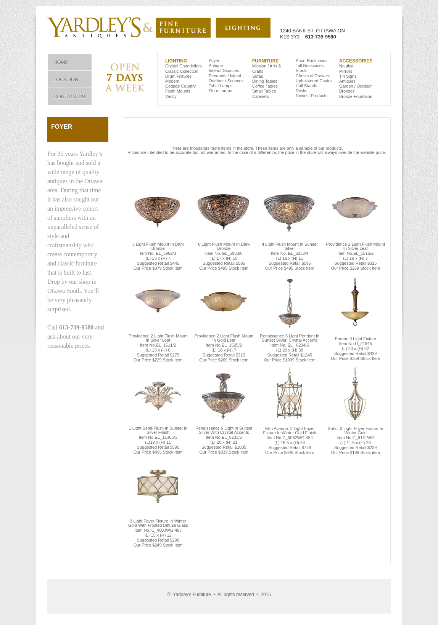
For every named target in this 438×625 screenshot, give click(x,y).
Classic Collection (181, 71)
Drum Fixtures (178, 76)
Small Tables (264, 91)
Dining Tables (264, 81)
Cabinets (260, 96)
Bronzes (346, 91)
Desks (302, 90)
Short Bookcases (311, 60)
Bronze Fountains (355, 96)
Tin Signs (347, 76)
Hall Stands (306, 85)
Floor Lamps (220, 90)
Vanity (171, 96)
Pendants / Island (225, 76)
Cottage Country (180, 86)
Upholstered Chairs (314, 80)
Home (60, 62)
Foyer (214, 60)
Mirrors (345, 71)
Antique (216, 65)
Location (66, 79)
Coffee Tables (265, 86)
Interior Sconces (224, 70)
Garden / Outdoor (355, 86)
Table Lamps (220, 85)
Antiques (347, 81)
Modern (172, 81)
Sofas (257, 76)
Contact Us (69, 96)
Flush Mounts (177, 91)
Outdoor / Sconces (226, 80)
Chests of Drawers (313, 76)
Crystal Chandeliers (183, 66)
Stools (302, 70)
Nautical (346, 66)
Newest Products (311, 95)
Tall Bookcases (310, 65)
